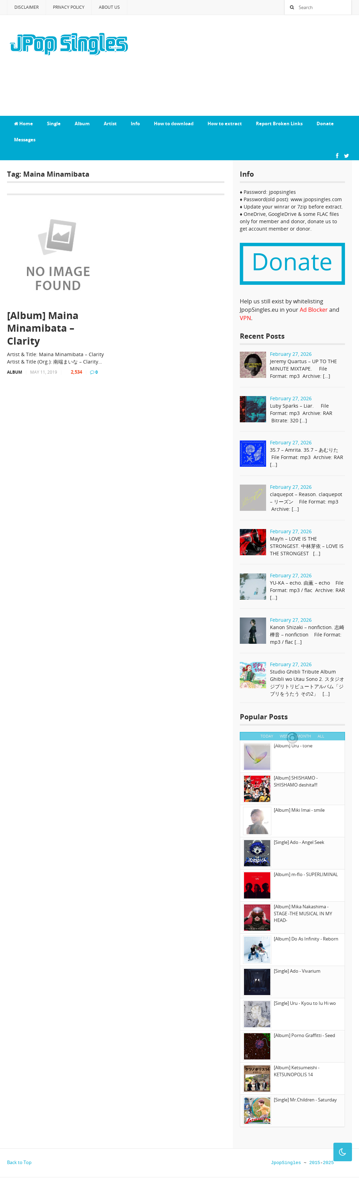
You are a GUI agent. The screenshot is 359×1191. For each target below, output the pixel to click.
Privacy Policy (68, 7)
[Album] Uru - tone (293, 745)
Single (54, 123)
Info (135, 123)
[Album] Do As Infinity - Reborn (306, 939)
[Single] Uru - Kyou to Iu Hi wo (305, 1003)
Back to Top (19, 1162)
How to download (174, 123)
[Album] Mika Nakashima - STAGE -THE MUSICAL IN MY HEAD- (303, 913)
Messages (24, 139)
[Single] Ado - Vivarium (297, 971)
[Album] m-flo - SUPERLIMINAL (306, 874)
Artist (110, 123)
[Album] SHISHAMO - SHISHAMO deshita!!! (296, 781)
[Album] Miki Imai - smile (299, 810)
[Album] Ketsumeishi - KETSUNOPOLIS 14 (296, 1071)
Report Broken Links (279, 123)
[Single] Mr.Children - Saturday (305, 1100)
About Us (109, 7)
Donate (325, 123)
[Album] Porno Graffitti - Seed (304, 1035)
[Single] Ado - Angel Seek (299, 842)
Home (23, 123)
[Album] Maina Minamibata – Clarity (43, 328)
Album (82, 123)
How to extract (225, 123)
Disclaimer (26, 7)
